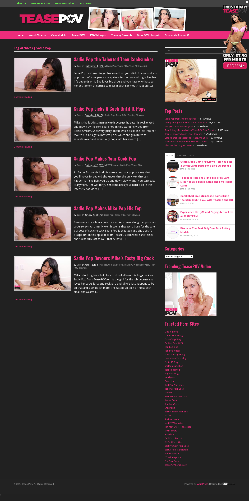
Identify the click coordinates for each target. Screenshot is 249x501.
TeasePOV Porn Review (176, 465)
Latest (169, 156)
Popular (181, 156)
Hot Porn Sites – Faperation (178, 427)
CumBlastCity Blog (174, 335)
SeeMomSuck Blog (174, 366)
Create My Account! (177, 35)
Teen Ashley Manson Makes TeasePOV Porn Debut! (190, 130)
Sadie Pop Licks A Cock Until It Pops (109, 108)
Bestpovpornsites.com (176, 396)
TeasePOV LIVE (40, 3)
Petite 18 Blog (171, 362)
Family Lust (170, 377)
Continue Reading (23, 97)
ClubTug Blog (171, 331)
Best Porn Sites (64, 3)
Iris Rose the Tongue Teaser (178, 145)
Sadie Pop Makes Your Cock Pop (105, 158)
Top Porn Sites (172, 404)
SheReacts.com (172, 419)
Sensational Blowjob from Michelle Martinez (186, 141)
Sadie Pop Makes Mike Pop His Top (108, 208)
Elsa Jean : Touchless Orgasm (179, 126)
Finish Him (169, 381)
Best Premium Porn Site (176, 411)
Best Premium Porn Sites (177, 446)
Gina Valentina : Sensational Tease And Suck (186, 137)
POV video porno (173, 457)
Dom (79, 66)
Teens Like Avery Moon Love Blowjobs (183, 134)
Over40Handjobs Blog (176, 358)
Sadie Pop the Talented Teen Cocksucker (113, 59)
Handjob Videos (172, 350)
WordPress (202, 484)
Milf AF (168, 415)
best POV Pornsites (174, 423)
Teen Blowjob (133, 215)
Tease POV (78, 35)
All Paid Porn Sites (173, 442)
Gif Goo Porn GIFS (174, 343)
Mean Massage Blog (175, 354)
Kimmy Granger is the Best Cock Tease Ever (186, 122)
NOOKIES (85, 3)
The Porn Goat (172, 453)
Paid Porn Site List (173, 438)
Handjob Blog (171, 347)
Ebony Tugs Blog (173, 339)
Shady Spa (170, 408)
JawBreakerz (171, 430)
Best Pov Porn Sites (174, 385)
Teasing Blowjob (121, 35)
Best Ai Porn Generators (176, 449)
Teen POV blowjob (148, 35)
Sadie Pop (111, 66)
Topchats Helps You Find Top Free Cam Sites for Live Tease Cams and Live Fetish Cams (206, 181)
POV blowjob (98, 35)
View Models (58, 35)
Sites (19, 3)
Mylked (168, 392)
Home (20, 35)
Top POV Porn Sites (174, 389)
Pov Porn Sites (172, 461)
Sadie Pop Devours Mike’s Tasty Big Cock (114, 258)
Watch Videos (37, 35)
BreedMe (169, 434)
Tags (191, 156)
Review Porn (171, 400)
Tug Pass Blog (172, 373)
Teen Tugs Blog (172, 369)
